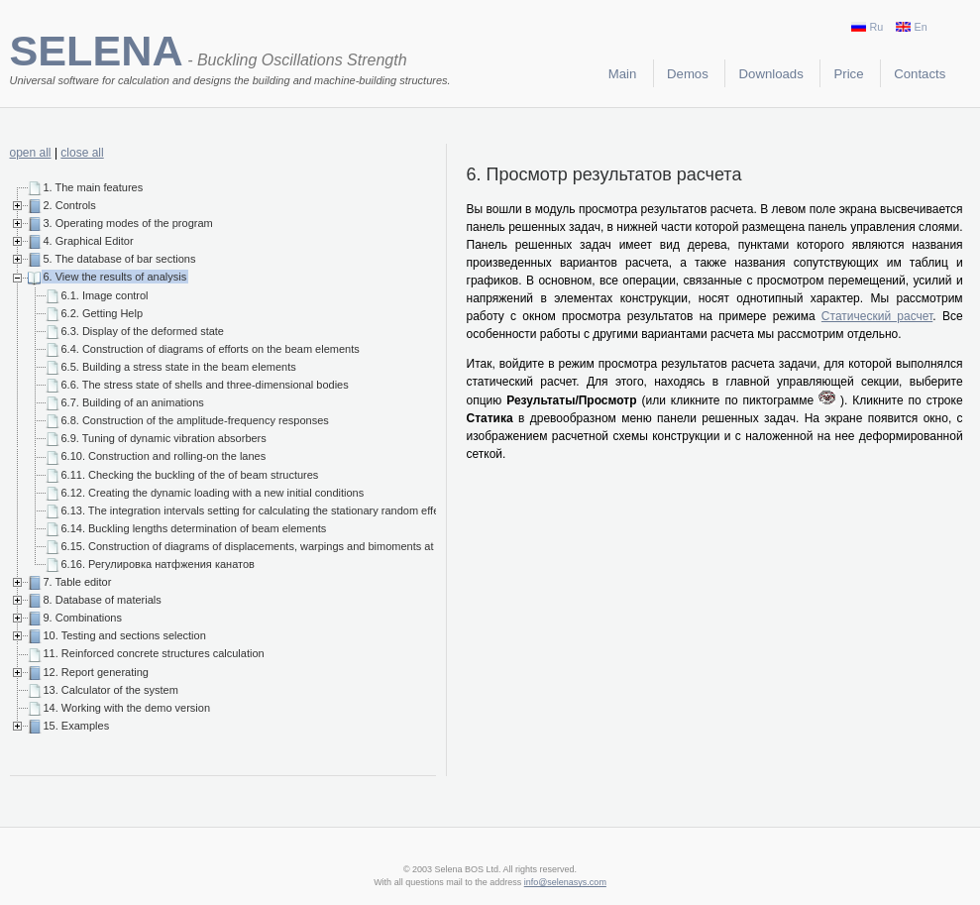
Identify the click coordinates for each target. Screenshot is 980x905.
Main (622, 73)
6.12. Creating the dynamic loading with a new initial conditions (213, 493)
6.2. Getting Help (102, 313)
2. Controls (70, 205)
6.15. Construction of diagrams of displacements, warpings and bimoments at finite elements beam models (318, 546)
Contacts (919, 73)
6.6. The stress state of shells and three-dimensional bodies (205, 385)
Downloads (771, 73)
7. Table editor (78, 582)
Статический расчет (876, 316)
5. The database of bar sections (120, 259)
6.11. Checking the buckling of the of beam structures (190, 475)
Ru (867, 27)
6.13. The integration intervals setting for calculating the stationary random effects (257, 510)
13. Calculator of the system (111, 690)
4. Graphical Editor (89, 241)
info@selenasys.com (565, 882)
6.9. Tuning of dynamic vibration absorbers (164, 438)
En (911, 27)
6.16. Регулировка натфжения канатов (158, 564)
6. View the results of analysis (115, 277)
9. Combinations (83, 617)
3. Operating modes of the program (128, 223)
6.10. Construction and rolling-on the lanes (164, 456)
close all (81, 153)
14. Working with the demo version (127, 708)
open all (31, 153)
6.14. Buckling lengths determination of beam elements (194, 528)
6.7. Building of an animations (132, 402)
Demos (687, 73)
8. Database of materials (103, 600)
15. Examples (77, 726)
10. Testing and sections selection (125, 635)
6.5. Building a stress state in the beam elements (178, 367)
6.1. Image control (105, 295)
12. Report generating (96, 672)
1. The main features (94, 187)
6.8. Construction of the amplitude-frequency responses (195, 420)
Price (849, 73)
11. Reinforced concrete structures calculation (154, 653)
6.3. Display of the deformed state (142, 331)
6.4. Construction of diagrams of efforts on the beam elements (210, 349)
